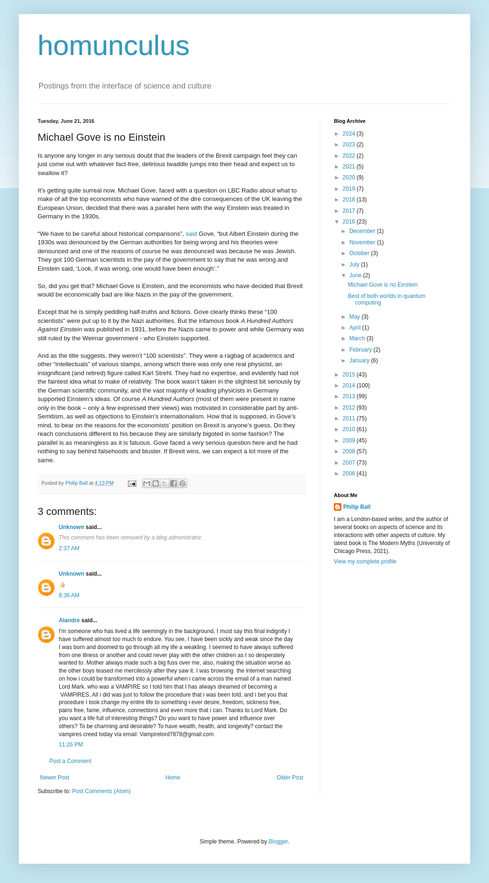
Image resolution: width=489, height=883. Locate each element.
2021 (350, 166)
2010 (350, 429)
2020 (350, 177)
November (363, 242)
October (360, 253)
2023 (350, 144)
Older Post (289, 777)
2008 (350, 451)
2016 (350, 221)
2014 (350, 385)
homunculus (114, 45)
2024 (350, 133)
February (361, 349)
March (358, 338)
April (355, 327)
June (356, 275)
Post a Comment (70, 761)
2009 (350, 440)
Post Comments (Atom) (101, 791)
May (355, 316)
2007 (350, 462)
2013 (350, 396)
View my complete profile (365, 561)
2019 (350, 188)
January (360, 360)
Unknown (71, 527)
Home (173, 777)
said (191, 233)
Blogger (278, 841)
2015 (350, 374)
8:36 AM (69, 595)
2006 (350, 473)
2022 (350, 156)
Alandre (69, 620)
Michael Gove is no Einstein (383, 284)
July (355, 264)
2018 (350, 199)
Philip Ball (357, 507)
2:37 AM (69, 548)
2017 (350, 211)
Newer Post (54, 777)
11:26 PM (71, 744)
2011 (350, 418)
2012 (350, 407)
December (363, 231)
